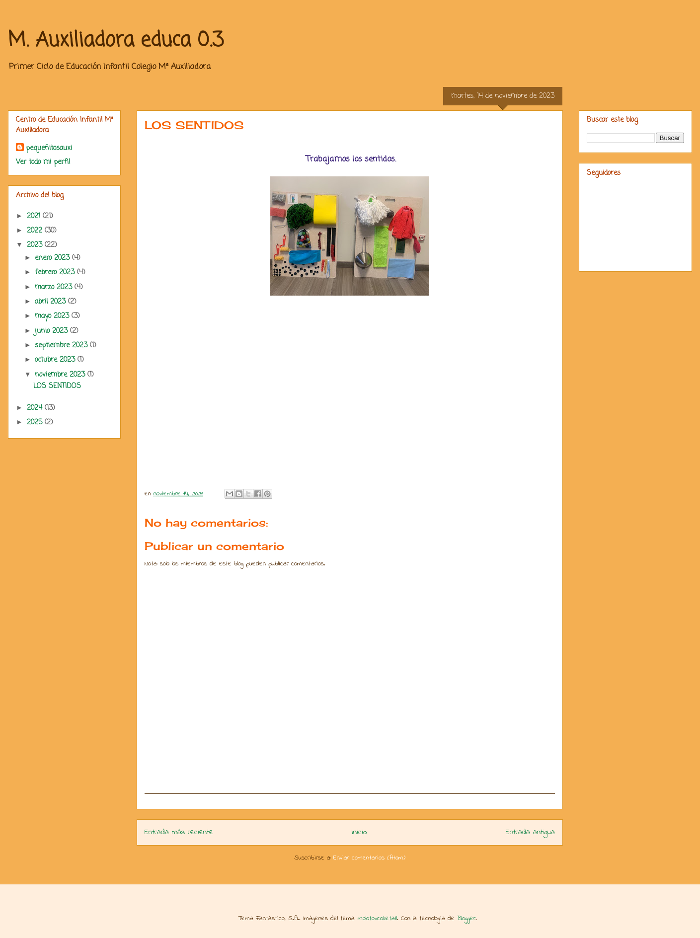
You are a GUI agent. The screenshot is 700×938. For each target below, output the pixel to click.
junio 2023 (52, 331)
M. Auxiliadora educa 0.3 (116, 41)
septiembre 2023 (62, 345)
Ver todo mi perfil (43, 162)
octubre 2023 (56, 360)
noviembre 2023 (61, 375)
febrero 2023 (56, 272)
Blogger (466, 918)
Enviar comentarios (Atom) (369, 857)
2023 (36, 245)
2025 (36, 422)
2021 (35, 216)
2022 (36, 231)
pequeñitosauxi (49, 148)
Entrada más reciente (179, 832)
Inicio (359, 832)
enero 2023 (53, 258)
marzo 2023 (55, 287)
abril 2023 (51, 302)
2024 (36, 408)
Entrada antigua (530, 832)
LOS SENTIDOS (57, 386)
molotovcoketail (377, 918)
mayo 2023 (53, 316)
